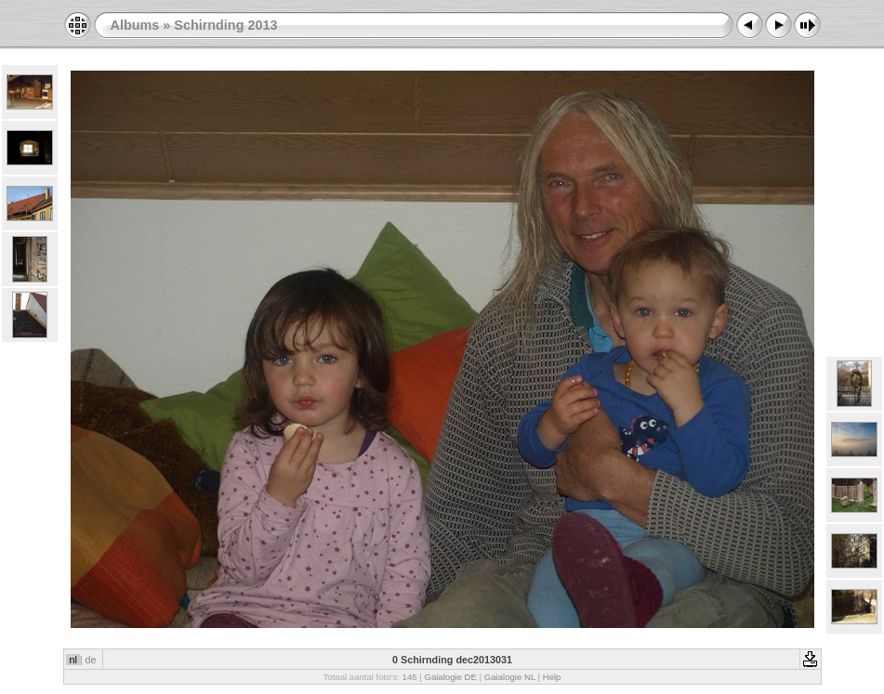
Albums (135, 25)
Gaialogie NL (509, 677)
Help (552, 677)
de (91, 659)
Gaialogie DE (450, 677)
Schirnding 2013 (225, 25)
